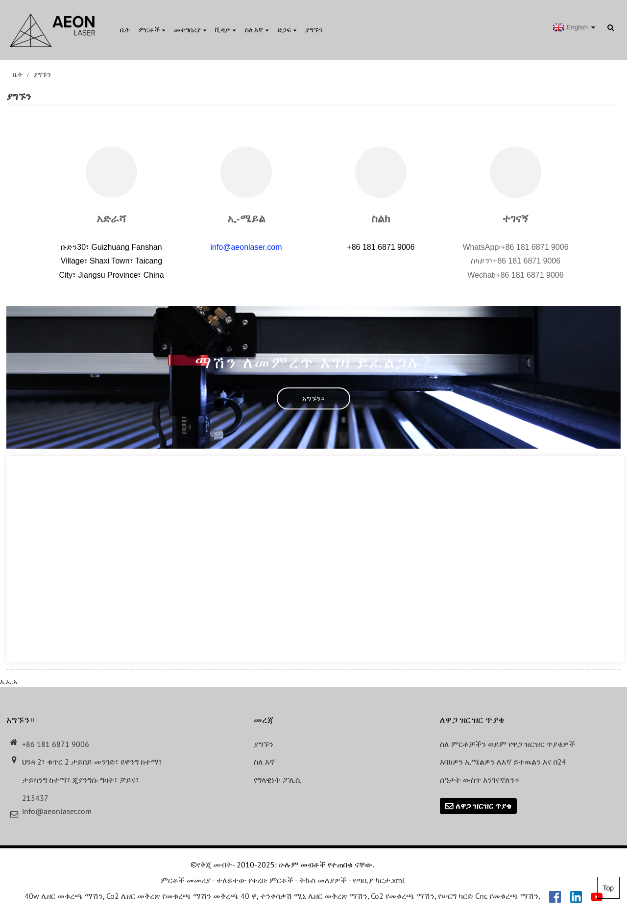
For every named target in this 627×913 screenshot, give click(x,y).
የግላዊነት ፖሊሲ (278, 780)
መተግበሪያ (190, 30)
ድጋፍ (286, 30)
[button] (313, 398)
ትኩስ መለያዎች (323, 880)
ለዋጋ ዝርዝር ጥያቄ (483, 806)
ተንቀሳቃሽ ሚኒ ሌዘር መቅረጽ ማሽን (313, 896)
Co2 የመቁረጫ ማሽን (402, 896)
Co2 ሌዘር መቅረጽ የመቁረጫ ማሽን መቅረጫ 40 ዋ (181, 896)
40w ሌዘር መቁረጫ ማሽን (63, 896)
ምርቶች (152, 30)
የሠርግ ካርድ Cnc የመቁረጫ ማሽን (488, 896)
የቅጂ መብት (214, 864)
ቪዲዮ (225, 30)
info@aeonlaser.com (246, 247)
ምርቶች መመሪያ (186, 880)
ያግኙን (314, 30)
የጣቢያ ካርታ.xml (379, 880)
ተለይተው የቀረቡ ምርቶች (255, 880)
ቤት (125, 30)
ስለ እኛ (256, 30)
